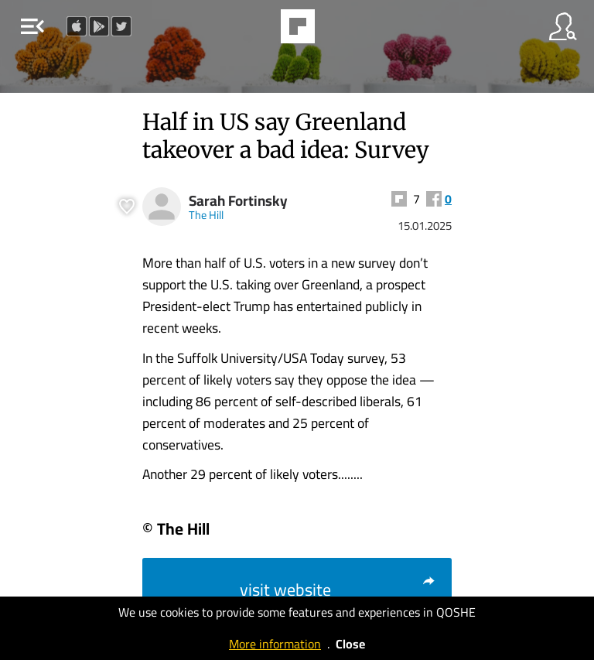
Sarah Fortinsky (238, 200)
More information (275, 643)
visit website (338, 589)
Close (350, 643)
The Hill (206, 214)
